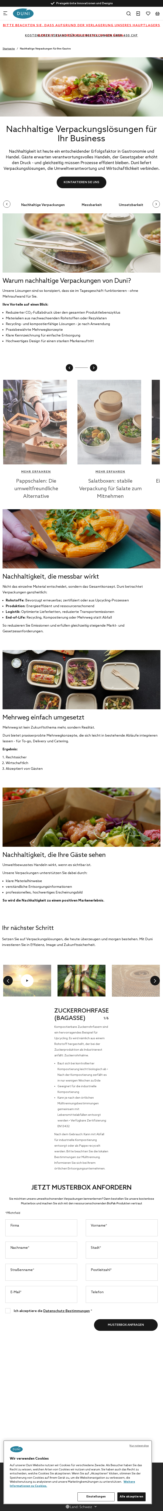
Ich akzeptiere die (53, 1310)
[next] (155, 980)
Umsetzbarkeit (131, 205)
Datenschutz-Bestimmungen (66, 1311)
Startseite (9, 48)
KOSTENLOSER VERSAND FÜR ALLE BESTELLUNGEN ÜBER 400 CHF (81, 35)
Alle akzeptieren (131, 1496)
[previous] (8, 980)
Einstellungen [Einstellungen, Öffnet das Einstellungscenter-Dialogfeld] (96, 1496)
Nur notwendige (139, 1445)
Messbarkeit (92, 205)
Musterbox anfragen (126, 1325)
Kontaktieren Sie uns (81, 182)
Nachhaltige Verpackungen (43, 205)
